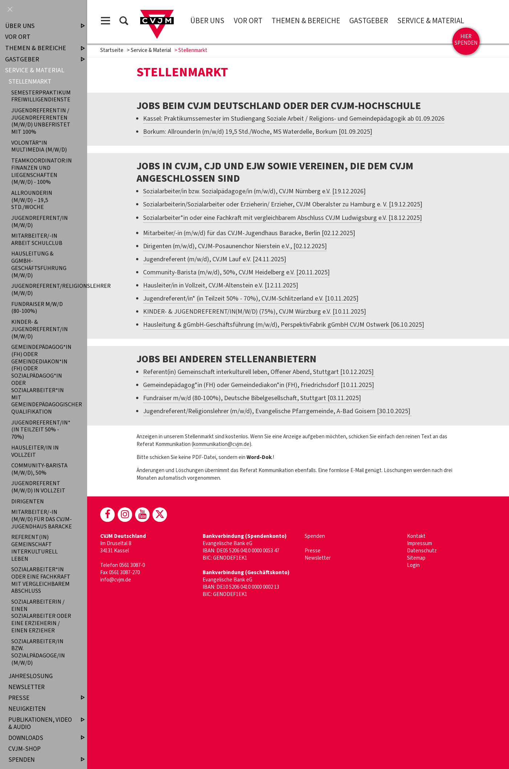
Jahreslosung (30, 676)
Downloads (40, 738)
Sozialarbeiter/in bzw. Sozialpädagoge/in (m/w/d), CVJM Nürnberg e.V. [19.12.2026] (254, 191)
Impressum (419, 543)
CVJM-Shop (24, 749)
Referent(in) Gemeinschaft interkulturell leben (34, 548)
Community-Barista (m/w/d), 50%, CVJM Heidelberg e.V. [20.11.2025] (236, 272)
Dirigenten (27, 501)
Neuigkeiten (27, 709)
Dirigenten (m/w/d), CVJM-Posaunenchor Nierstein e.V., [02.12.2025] (235, 246)
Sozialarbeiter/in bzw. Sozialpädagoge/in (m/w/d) (38, 652)
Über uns (207, 20)
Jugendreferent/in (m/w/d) (39, 221)
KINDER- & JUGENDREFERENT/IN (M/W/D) (39, 329)
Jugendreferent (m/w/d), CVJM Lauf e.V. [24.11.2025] (214, 259)
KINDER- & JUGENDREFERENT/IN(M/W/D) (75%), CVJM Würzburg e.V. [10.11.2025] (254, 311)
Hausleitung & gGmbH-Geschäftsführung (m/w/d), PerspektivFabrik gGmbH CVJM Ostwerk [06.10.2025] (283, 324)
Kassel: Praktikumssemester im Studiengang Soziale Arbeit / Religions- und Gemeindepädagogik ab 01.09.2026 (293, 118)
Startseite (111, 50)
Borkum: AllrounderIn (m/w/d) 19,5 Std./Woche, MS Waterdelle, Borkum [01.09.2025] (257, 131)
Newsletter (318, 558)
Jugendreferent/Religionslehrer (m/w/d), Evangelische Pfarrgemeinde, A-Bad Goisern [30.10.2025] (277, 411)
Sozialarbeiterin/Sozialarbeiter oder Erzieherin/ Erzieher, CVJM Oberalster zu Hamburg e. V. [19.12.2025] (282, 204)
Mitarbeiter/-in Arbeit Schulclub (36, 239)
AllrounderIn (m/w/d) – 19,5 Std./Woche (31, 200)
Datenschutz (422, 551)
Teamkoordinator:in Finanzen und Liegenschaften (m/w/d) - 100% (41, 171)
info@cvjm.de (115, 580)
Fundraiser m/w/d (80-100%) (37, 307)
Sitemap (416, 558)
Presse (313, 551)
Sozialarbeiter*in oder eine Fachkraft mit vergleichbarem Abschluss (40, 580)
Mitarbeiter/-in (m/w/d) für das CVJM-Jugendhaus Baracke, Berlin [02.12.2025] (249, 233)
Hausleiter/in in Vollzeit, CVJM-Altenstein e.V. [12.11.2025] (220, 285)
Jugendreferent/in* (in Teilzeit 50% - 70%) (40, 429)
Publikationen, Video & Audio (40, 723)
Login (413, 565)
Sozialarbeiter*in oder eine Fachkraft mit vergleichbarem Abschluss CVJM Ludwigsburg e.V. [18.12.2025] (282, 217)
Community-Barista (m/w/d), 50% (39, 468)
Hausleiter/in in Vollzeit (35, 451)
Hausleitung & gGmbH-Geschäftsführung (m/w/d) (38, 264)
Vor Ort (248, 20)
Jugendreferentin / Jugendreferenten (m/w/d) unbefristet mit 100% (40, 121)
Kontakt (416, 536)
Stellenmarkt (29, 81)
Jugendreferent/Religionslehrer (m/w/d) (42, 289)
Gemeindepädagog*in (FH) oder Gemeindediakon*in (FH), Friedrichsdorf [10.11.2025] (258, 385)
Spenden (315, 536)
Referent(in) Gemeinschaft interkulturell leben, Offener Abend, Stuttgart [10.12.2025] (259, 372)
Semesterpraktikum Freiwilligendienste (41, 96)
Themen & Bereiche (306, 20)
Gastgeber (368, 20)
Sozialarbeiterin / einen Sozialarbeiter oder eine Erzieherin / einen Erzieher (41, 616)
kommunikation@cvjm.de (221, 444)
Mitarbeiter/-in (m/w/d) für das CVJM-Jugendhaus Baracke (41, 519)
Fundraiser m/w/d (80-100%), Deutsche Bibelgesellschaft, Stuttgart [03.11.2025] (252, 398)
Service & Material (430, 20)
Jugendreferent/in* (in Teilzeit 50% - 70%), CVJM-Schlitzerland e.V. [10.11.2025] (250, 298)
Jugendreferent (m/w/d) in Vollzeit (38, 487)
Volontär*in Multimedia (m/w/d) (39, 146)
